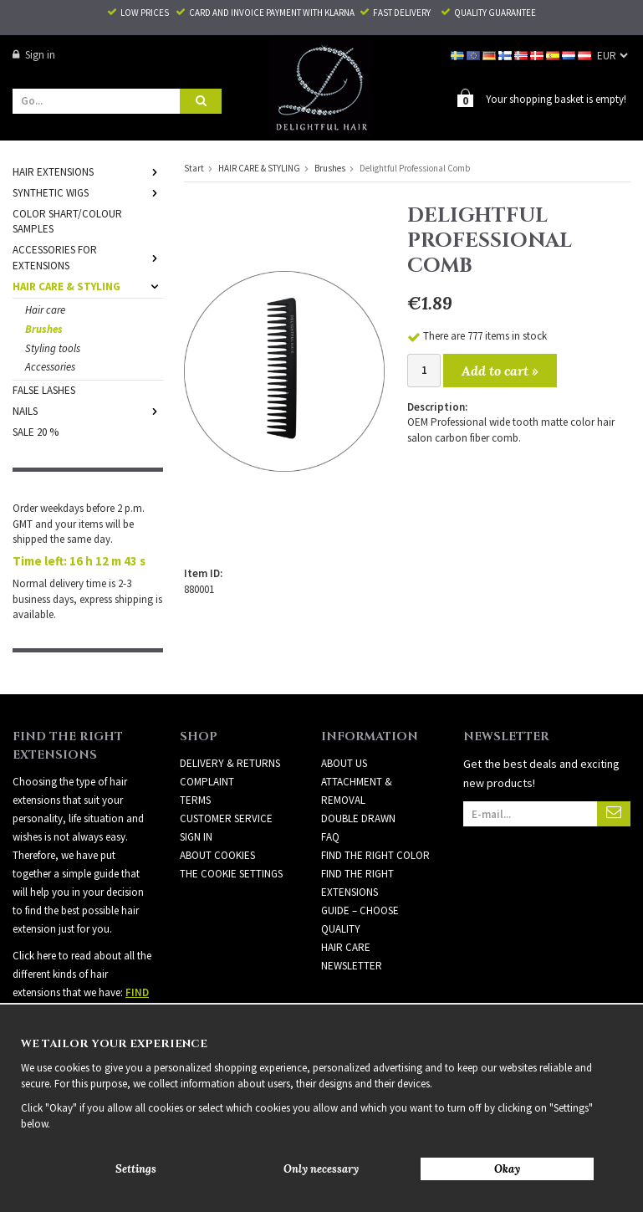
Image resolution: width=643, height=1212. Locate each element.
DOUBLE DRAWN (358, 818)
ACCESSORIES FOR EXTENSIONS (88, 257)
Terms (195, 799)
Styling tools (52, 347)
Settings (135, 1169)
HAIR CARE (345, 946)
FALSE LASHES (44, 389)
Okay (507, 1169)
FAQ (330, 836)
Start (194, 167)
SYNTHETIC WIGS (88, 192)
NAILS (88, 410)
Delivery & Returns (230, 762)
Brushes (44, 328)
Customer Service (226, 818)
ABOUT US (344, 762)
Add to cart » (500, 369)
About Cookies (217, 854)
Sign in (34, 55)
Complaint (207, 781)
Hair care (45, 309)
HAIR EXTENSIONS (88, 171)
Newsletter (351, 965)
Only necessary (321, 1169)
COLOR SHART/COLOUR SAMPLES (67, 221)
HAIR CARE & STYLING (88, 286)
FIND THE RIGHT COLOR (375, 854)
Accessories (50, 366)
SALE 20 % (36, 431)
